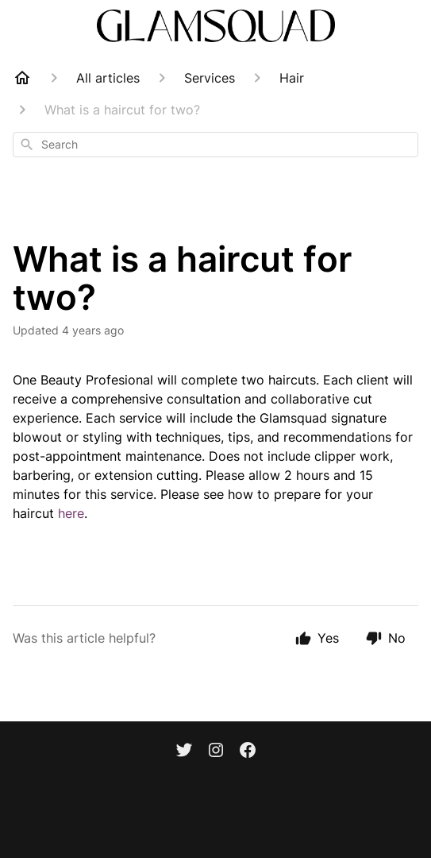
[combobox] (215, 144)
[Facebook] (247, 751)
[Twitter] (184, 751)
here (71, 513)
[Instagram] (215, 751)
